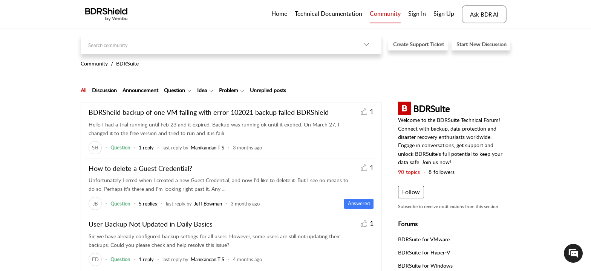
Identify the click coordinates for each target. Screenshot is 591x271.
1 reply (146, 147)
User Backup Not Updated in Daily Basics (151, 223)
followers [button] (442, 171)
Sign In (417, 13)
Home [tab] (279, 13)
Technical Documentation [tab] (328, 13)
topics (409, 171)
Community (385, 13)
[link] (95, 147)
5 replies (148, 203)
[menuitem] (417, 14)
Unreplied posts (268, 90)
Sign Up (443, 13)
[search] (216, 44)
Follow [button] (411, 192)
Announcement (140, 90)
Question (174, 90)
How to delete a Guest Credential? (140, 168)
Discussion (104, 90)
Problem (228, 90)
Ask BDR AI (484, 14)
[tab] (83, 90)
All (83, 90)
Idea (202, 90)
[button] (366, 44)
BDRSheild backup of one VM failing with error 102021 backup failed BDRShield (209, 112)
